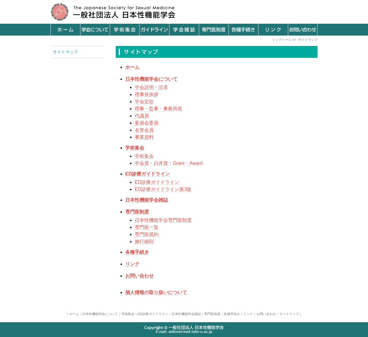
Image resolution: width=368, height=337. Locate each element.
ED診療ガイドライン (157, 182)
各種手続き (232, 314)
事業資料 (144, 137)
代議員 (142, 115)
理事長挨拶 (146, 94)
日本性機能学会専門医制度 (163, 220)
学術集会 (144, 156)
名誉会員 (144, 129)
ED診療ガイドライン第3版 (163, 189)
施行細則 (144, 241)
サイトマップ (289, 314)
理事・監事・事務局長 (158, 108)
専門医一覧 (146, 227)
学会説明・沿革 (151, 87)
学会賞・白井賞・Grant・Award (169, 163)
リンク (248, 314)
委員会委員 (146, 122)
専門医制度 (212, 314)
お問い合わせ (266, 314)
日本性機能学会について (100, 314)
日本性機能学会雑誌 (186, 314)
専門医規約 (146, 234)
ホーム (74, 314)
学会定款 (144, 101)
